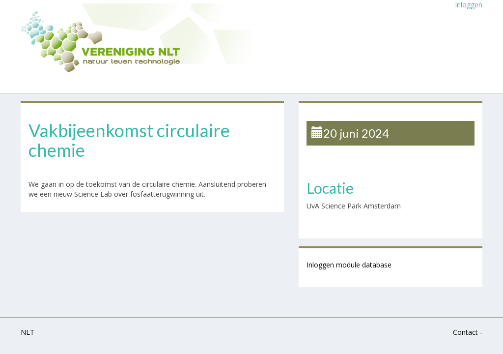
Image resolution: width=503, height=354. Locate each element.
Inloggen (468, 4)
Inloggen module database (349, 264)
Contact (465, 332)
